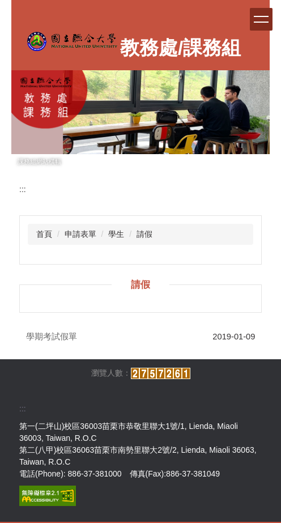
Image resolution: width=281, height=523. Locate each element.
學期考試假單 (51, 336)
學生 (116, 234)
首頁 (44, 234)
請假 (144, 234)
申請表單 (80, 234)
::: (22, 189)
